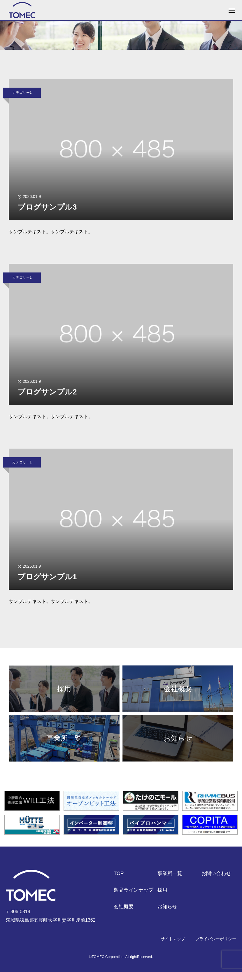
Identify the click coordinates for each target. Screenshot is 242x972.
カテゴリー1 (22, 93)
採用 (162, 890)
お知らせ (167, 907)
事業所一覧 (169, 874)
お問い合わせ (216, 874)
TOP (119, 874)
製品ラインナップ (133, 890)
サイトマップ (173, 938)
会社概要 (124, 907)
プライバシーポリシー (215, 938)
